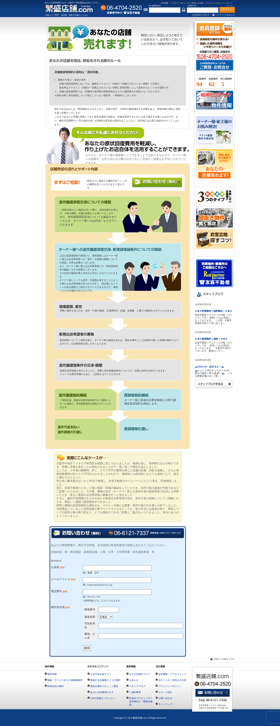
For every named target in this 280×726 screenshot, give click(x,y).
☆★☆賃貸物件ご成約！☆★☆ (211, 338)
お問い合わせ (165, 698)
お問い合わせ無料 (157, 182)
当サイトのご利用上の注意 (191, 3)
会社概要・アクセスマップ (172, 674)
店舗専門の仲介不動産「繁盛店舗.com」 (71, 8)
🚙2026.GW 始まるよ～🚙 (209, 366)
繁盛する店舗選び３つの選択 (105, 680)
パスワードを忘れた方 (225, 15)
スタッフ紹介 (165, 692)
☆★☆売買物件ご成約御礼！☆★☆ (213, 311)
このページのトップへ (220, 659)
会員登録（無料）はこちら (215, 29)
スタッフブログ (137, 686)
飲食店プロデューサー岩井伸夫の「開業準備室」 (140, 701)
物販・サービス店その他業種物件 (64, 680)
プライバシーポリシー (215, 3)
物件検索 (52, 674)
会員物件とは (213, 80)
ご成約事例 (135, 692)
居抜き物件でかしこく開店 (104, 686)
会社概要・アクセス (169, 3)
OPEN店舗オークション (102, 698)
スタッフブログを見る (214, 384)
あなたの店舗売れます (102, 692)
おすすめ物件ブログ (139, 674)
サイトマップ (165, 704)
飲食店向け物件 (55, 686)
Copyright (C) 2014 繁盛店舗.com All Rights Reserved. (140, 717)
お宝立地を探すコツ (100, 674)
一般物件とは (200, 80)
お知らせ (133, 680)
